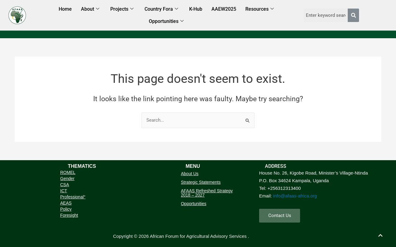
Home (65, 9)
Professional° (73, 196)
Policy (66, 209)
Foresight (69, 215)
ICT (63, 190)
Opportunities (166, 21)
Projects (122, 9)
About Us (190, 173)
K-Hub (195, 9)
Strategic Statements (201, 182)
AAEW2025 (223, 9)
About (90, 9)
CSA (64, 184)
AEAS (66, 203)
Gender (67, 178)
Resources (259, 9)
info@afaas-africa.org (295, 195)
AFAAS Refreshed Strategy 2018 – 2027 (207, 192)
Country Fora (161, 9)
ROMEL (67, 172)
